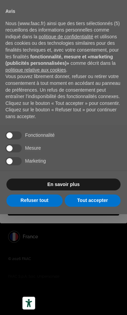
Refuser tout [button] (34, 200)
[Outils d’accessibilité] (28, 303)
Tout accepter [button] (92, 200)
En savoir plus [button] (63, 184)
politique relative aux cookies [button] (35, 70)
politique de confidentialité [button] (66, 36)
